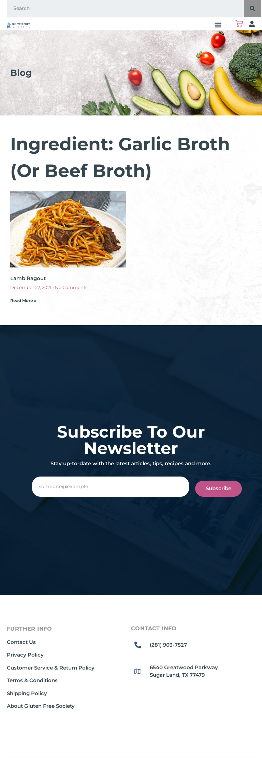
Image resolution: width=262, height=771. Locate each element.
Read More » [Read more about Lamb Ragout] (23, 300)
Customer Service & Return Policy (50, 667)
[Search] (252, 8)
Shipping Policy (27, 693)
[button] (217, 24)
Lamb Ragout (28, 278)
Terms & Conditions (32, 680)
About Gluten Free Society (41, 706)
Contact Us (21, 642)
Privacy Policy (25, 654)
